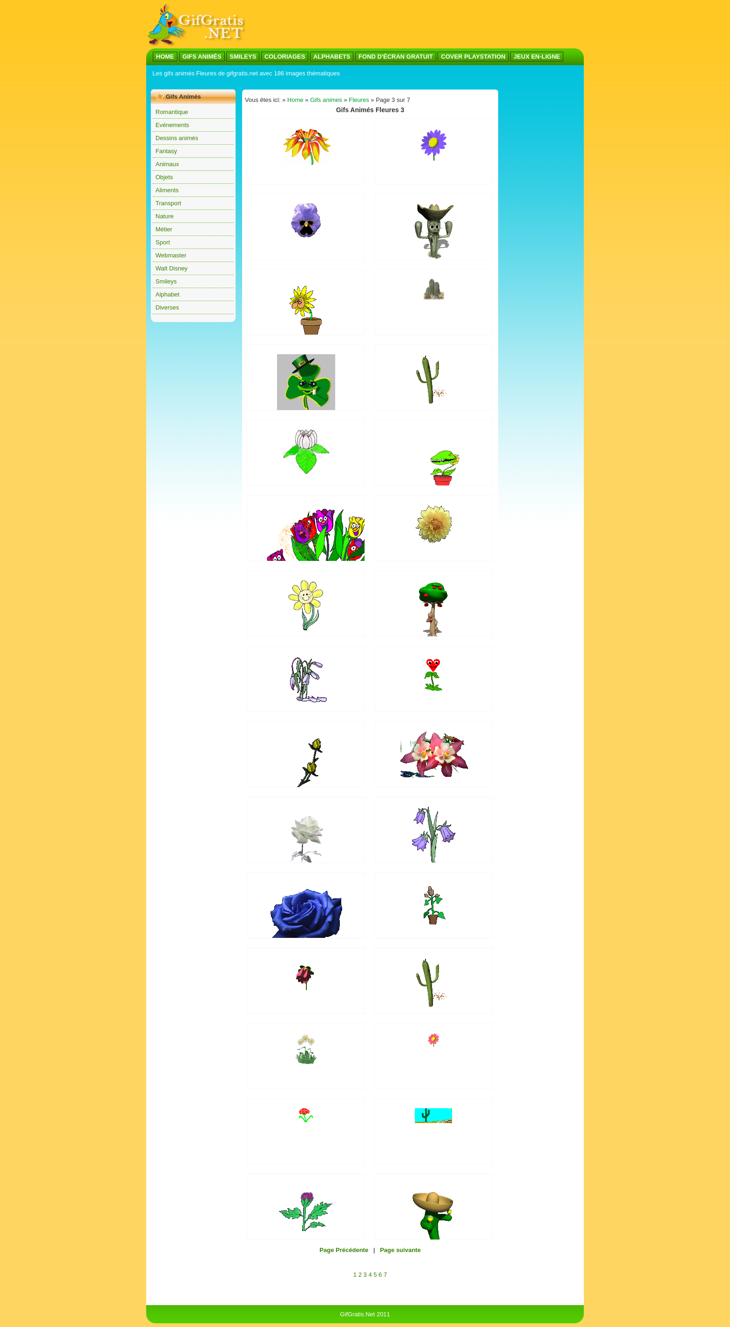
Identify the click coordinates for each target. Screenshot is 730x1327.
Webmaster (170, 255)
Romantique (171, 111)
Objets (164, 177)
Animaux (167, 164)
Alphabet (167, 294)
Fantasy (166, 151)
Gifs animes (326, 99)
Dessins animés (176, 138)
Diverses (167, 307)
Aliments (167, 190)
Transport (168, 203)
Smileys (166, 281)
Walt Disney (171, 268)
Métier (163, 229)
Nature (164, 216)
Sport (162, 242)
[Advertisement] (320, 83)
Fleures (359, 99)
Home (295, 99)
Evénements (172, 124)
